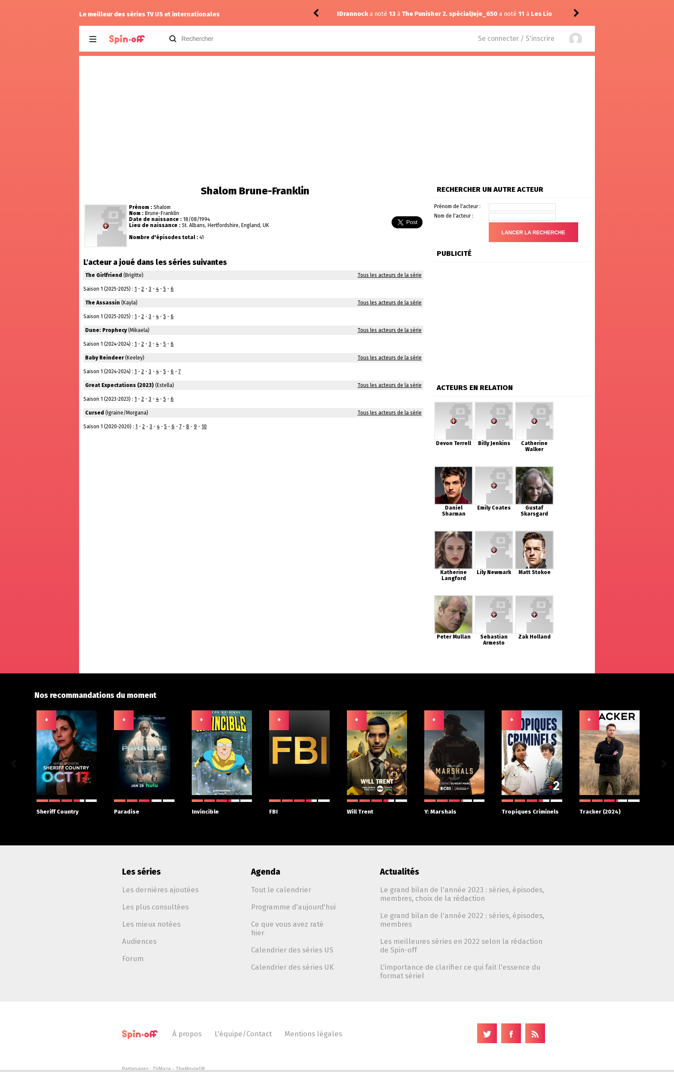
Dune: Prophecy (106, 330)
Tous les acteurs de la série (390, 275)
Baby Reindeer (104, 358)
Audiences (139, 941)
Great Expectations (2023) (119, 385)
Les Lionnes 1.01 (423, 14)
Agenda (265, 872)
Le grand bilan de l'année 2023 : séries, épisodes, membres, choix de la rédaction (462, 894)
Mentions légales (313, 1033)
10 (204, 427)
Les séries (141, 872)
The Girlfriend (103, 275)
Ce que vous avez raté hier (287, 928)
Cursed (94, 413)
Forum (133, 958)
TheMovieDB (190, 1069)
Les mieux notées (151, 924)
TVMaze (162, 1069)
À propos (187, 1033)
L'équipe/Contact (243, 1033)
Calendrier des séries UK (292, 967)
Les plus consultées (155, 907)
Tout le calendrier (281, 889)
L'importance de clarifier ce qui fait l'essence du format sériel (460, 971)
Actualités (399, 872)
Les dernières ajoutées (160, 889)
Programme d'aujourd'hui (293, 907)
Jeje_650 (352, 14)
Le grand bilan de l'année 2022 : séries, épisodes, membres (462, 919)
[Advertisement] (337, 120)
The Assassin (102, 303)
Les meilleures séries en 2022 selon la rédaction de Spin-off (461, 945)
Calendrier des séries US (292, 950)
